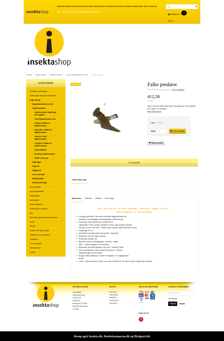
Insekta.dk (95, 336)
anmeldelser (164, 90)
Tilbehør (98, 198)
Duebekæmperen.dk (117, 336)
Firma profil (77, 298)
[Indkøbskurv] (182, 14)
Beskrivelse (76, 198)
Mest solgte (109, 198)
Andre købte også (79, 180)
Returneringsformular (80, 306)
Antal (153, 131)
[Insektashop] (37, 11)
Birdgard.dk (142, 336)
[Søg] (196, 6)
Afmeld (182, 304)
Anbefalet (88, 198)
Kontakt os (76, 301)
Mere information (154, 111)
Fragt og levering (79, 295)
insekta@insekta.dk (88, 11)
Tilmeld (173, 304)
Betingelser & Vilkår (80, 303)
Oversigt (76, 309)
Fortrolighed (77, 292)
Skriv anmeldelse (178, 90)
